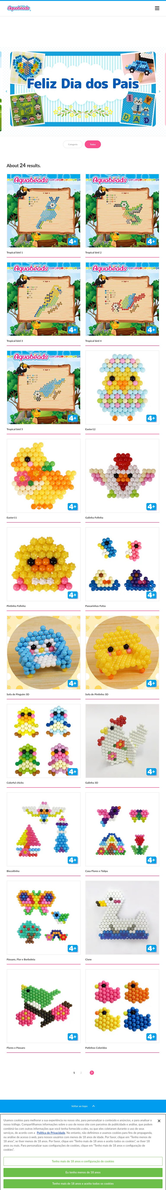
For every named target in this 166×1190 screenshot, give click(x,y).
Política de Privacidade (51, 1137)
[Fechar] (159, 1125)
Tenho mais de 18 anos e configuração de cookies (83, 1165)
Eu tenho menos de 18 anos (83, 1176)
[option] (83, 89)
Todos (93, 144)
